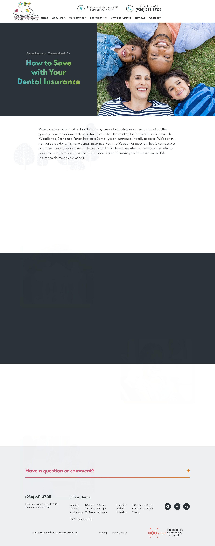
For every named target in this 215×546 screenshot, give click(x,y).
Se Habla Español (148, 6)
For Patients (97, 18)
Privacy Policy (119, 533)
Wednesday (76, 512)
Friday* (120, 509)
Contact (154, 18)
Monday (74, 505)
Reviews (140, 18)
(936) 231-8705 (149, 10)
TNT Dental (173, 535)
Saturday (121, 512)
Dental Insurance (121, 18)
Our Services (76, 18)
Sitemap (103, 533)
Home (44, 18)
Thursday (121, 505)
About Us (57, 18)
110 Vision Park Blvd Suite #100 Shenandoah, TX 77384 (41, 506)
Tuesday (74, 509)
